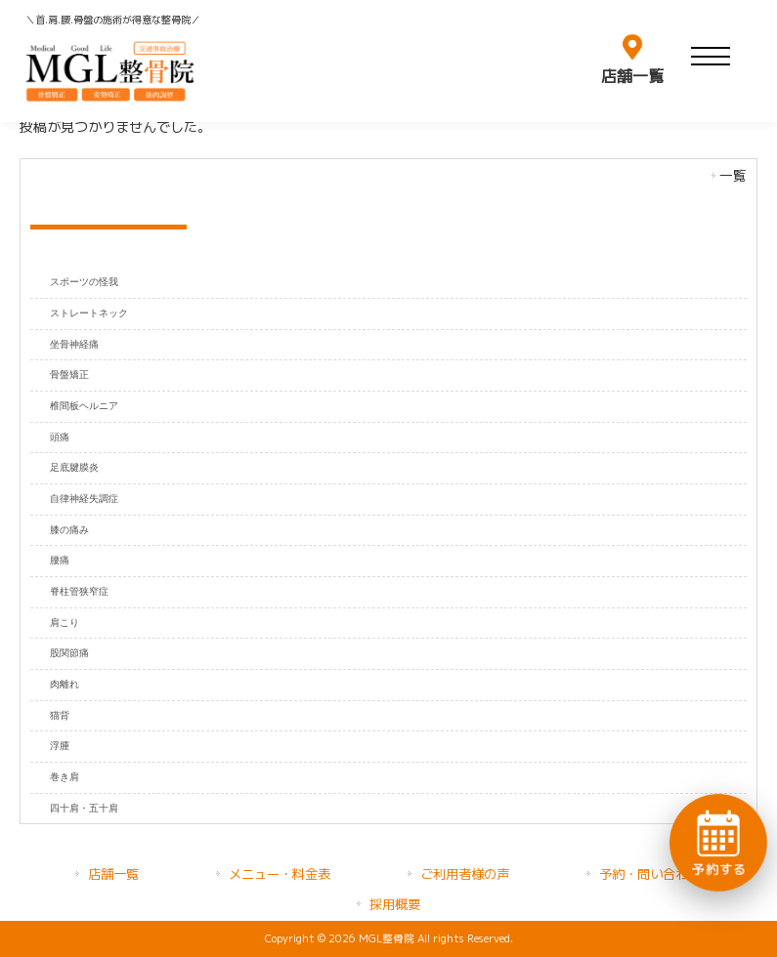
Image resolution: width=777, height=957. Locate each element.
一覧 (733, 175)
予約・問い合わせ (650, 874)
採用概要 (394, 904)
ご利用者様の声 (464, 874)
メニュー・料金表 (279, 874)
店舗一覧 (113, 874)
